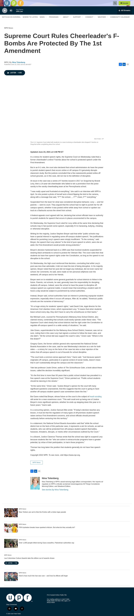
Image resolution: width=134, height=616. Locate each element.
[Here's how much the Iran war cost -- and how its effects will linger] (11, 581)
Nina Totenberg (18, 67)
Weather (102, 22)
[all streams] (124, 15)
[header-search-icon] (116, 5)
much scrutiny (95, 401)
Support (77, 22)
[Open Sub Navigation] (46, 22)
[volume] (11, 15)
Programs (54, 22)
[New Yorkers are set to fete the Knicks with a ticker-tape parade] (11, 517)
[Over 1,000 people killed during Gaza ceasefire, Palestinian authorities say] (11, 548)
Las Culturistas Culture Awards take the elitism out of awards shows (29, 563)
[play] (4, 15)
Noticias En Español (11, 22)
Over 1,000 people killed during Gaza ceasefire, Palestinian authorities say (46, 547)
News (42, 22)
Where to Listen (30, 22)
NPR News (8, 33)
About (66, 22)
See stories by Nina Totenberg (55, 494)
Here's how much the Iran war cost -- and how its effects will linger (43, 580)
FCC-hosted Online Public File (57, 600)
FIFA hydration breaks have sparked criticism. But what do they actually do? (47, 532)
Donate (126, 5)
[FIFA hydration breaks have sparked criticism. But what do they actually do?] (11, 532)
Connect (89, 22)
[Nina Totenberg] (35, 488)
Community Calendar (120, 22)
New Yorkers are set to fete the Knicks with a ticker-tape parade (42, 517)
